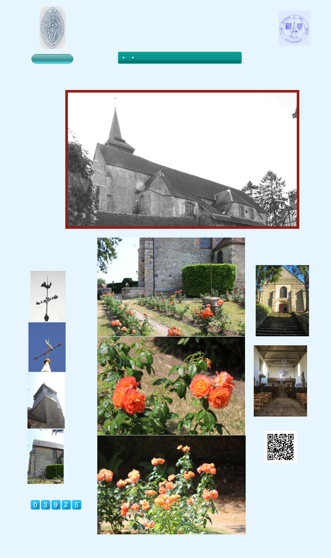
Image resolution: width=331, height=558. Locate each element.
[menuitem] (123, 57)
